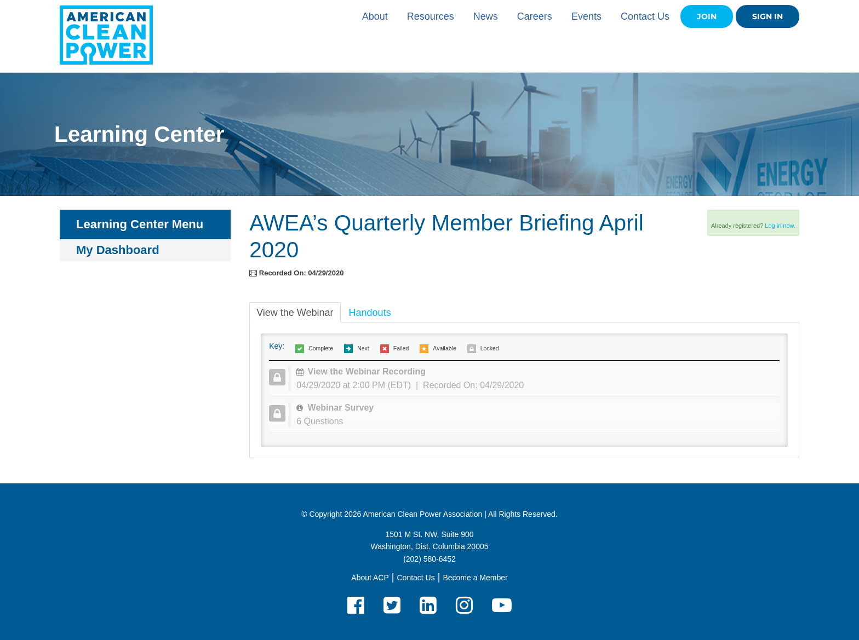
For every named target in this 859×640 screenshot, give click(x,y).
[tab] (534, 378)
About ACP (370, 577)
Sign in (767, 16)
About (375, 16)
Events (586, 16)
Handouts (370, 312)
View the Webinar (294, 312)
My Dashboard (117, 250)
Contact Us (645, 16)
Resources (430, 16)
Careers (534, 16)
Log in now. (780, 225)
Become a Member (475, 577)
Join (707, 16)
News (485, 16)
